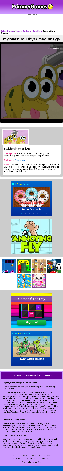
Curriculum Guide (34, 439)
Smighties (37, 31)
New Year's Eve (45, 429)
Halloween (17, 428)
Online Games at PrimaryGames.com (32, 7)
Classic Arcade (42, 410)
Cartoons (27, 31)
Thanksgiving (8, 429)
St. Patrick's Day (49, 428)
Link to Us (16, 459)
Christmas (7, 428)
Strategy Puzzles (10, 412)
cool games (31, 395)
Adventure (22, 410)
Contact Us (15, 375)
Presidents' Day (21, 429)
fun (53, 393)
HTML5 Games (45, 459)
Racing (32, 410)
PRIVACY (49, 375)
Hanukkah (33, 429)
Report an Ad (29, 459)
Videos (18, 31)
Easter (25, 428)
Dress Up (24, 412)
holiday (39, 424)
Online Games (7, 31)
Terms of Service (32, 375)
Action (53, 410)
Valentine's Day (35, 428)
